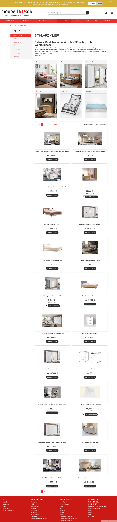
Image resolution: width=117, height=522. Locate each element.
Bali (61, 508)
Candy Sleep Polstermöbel (68, 518)
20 (89, 124)
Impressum (34, 502)
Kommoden (16, 49)
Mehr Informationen (52, 159)
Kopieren (99, 3)
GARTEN (107, 20)
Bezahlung (34, 510)
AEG (61, 506)
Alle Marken (63, 502)
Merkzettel (6, 508)
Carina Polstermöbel (66, 520)
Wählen (101, 124)
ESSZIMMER (26, 20)
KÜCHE (87, 20)
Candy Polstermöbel (66, 516)
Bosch (62, 514)
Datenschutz (35, 506)
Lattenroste (16, 53)
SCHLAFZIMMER (64, 20)
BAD (97, 20)
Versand (33, 508)
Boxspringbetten (17, 42)
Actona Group (64, 504)
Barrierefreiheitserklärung (39, 518)
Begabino (63, 510)
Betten (15, 38)
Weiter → (56, 124)
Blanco (62, 512)
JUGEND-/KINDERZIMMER (44, 20)
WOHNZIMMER (11, 20)
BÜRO (77, 20)
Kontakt (5, 502)
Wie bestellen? (36, 514)
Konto (4, 506)
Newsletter (34, 516)
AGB (32, 504)
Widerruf (34, 512)
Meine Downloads (8, 510)
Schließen (110, 1)
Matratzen (16, 56)
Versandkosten (113, 521)
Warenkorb (6, 504)
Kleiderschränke (17, 46)
